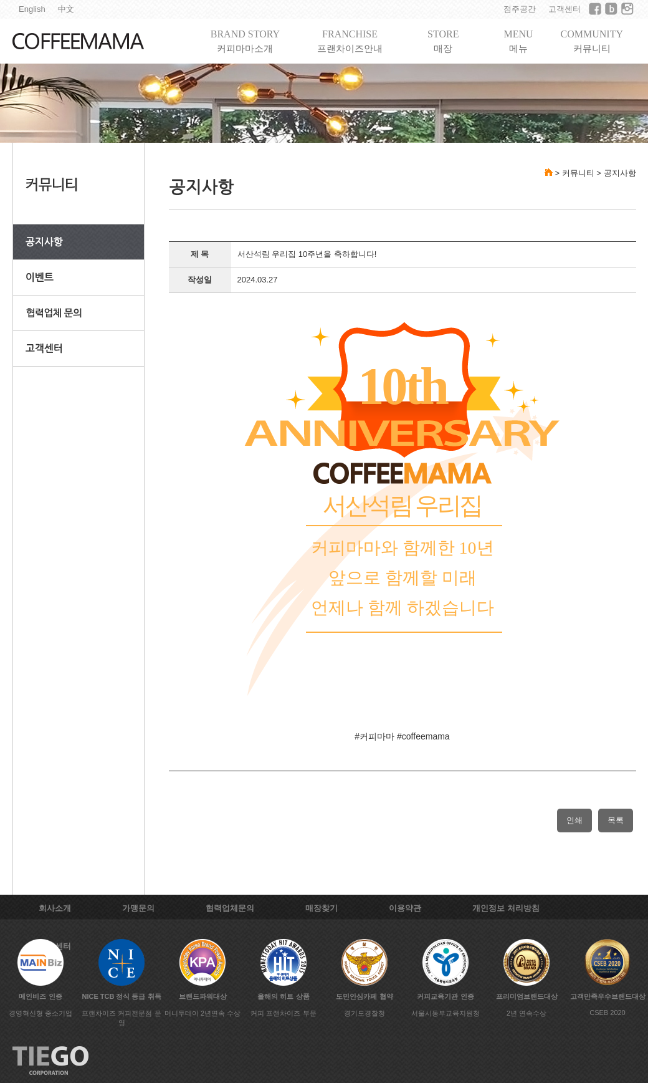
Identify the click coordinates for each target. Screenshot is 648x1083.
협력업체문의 (230, 908)
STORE (443, 41)
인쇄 (574, 820)
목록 (616, 820)
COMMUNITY (592, 41)
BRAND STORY (245, 41)
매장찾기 (321, 908)
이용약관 (405, 908)
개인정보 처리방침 (506, 908)
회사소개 (55, 908)
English (32, 9)
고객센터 (564, 9)
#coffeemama (423, 736)
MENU (518, 41)
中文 (66, 9)
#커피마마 (374, 736)
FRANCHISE (350, 41)
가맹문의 (138, 908)
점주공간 (519, 9)
